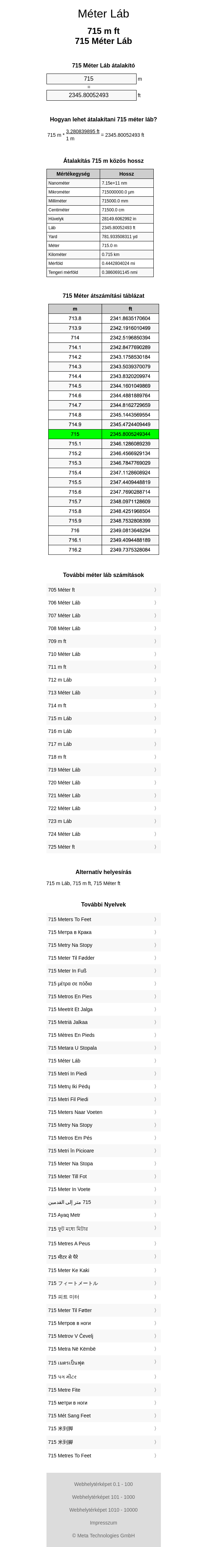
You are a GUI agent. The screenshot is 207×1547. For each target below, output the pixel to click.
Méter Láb (103, 13)
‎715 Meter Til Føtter (70, 1310)
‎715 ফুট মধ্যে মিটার (68, 1229)
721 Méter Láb (64, 795)
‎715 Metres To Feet (69, 1455)
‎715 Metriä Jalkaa (68, 1022)
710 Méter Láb (64, 654)
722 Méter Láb (64, 808)
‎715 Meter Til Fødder (71, 958)
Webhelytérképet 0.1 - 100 (103, 1484)
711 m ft (57, 667)
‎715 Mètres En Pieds (71, 1035)
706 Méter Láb (64, 603)
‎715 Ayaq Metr (64, 1215)
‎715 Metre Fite (64, 1390)
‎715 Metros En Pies (70, 996)
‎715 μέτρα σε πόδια (70, 983)
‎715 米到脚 (60, 1428)
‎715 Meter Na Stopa (70, 1163)
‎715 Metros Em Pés (70, 1138)
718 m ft (57, 757)
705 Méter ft (61, 590)
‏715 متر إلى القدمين (69, 1202)
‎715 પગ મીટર (62, 1377)
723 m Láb (60, 821)
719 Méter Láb (64, 770)
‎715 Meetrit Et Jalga (70, 1009)
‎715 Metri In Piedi (67, 1073)
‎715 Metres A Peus (69, 1243)
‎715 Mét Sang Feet (69, 1415)
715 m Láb (60, 718)
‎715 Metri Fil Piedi (68, 1099)
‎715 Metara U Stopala (72, 1048)
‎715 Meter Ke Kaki (68, 1270)
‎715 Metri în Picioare (71, 1151)
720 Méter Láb (64, 782)
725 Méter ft (61, 847)
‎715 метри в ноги (68, 1403)
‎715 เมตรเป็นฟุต (66, 1363)
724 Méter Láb (64, 834)
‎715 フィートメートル (73, 1283)
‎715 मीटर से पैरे (63, 1257)
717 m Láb (60, 744)
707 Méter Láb (64, 615)
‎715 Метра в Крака (70, 932)
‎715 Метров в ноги (69, 1323)
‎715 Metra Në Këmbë (72, 1349)
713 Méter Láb (64, 692)
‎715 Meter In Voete (69, 1189)
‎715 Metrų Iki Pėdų (69, 1086)
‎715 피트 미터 (63, 1297)
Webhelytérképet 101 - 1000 (103, 1497)
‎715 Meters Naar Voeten (75, 1112)
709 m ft (57, 641)
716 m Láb (60, 731)
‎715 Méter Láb (64, 1061)
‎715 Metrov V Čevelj (70, 1336)
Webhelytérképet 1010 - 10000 (103, 1510)
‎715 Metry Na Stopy (70, 945)
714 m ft (57, 705)
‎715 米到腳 (60, 1442)
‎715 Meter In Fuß (67, 971)
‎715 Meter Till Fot (67, 1176)
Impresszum (103, 1523)
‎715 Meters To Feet (69, 919)
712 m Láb (60, 680)
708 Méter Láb (64, 628)
